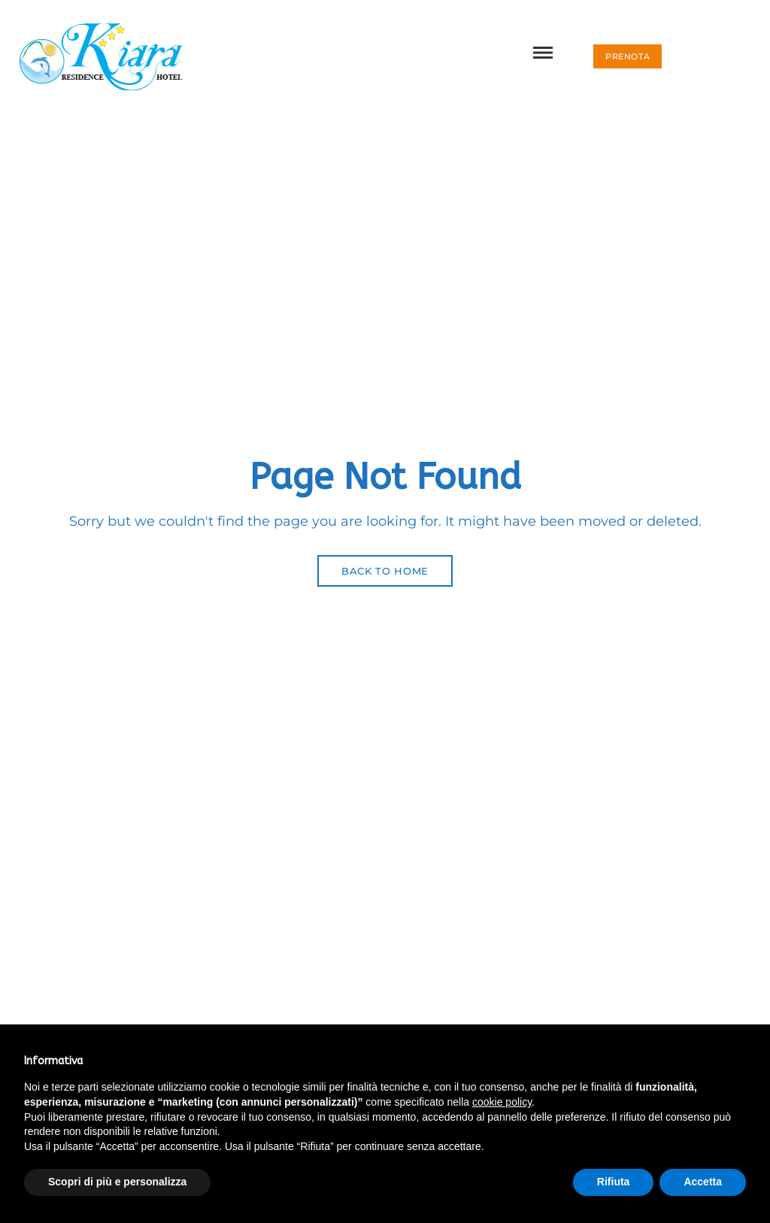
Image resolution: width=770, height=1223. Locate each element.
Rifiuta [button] (613, 1182)
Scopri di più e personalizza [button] (117, 1182)
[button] (627, 56)
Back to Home (385, 571)
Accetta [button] (703, 1182)
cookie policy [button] (502, 1102)
